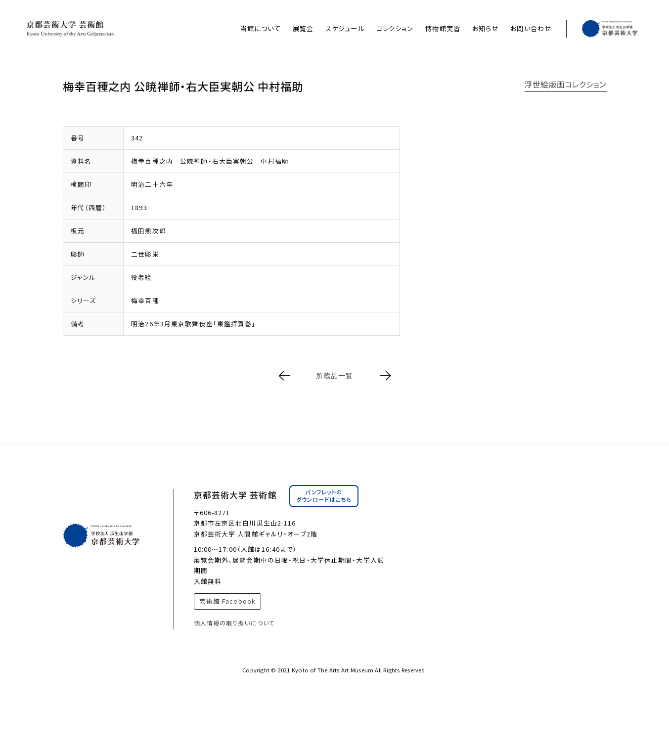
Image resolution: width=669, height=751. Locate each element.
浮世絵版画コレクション (565, 84)
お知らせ (485, 28)
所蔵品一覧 (335, 376)
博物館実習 (442, 28)
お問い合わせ (530, 28)
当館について (260, 28)
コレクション (395, 28)
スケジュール (344, 28)
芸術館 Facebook (227, 601)
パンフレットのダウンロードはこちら (324, 496)
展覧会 (303, 28)
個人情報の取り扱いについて (234, 622)
